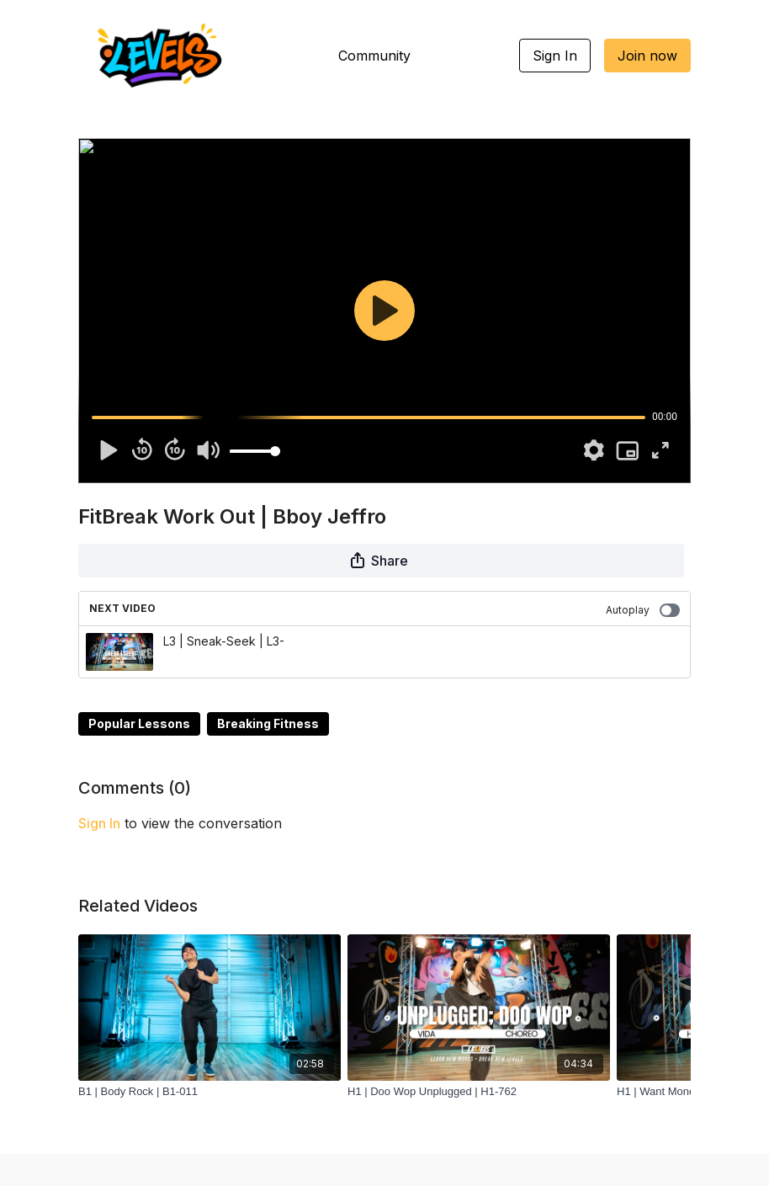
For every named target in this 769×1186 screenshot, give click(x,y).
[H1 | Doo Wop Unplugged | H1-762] (478, 1091)
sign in (99, 823)
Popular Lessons (139, 723)
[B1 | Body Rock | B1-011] (209, 1091)
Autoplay (643, 610)
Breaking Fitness (268, 723)
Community (374, 55)
